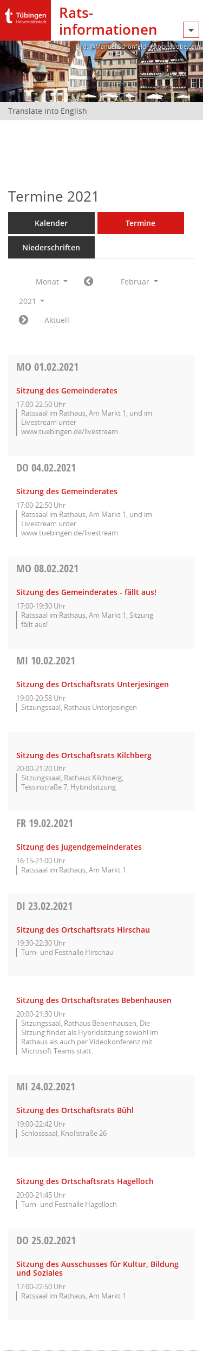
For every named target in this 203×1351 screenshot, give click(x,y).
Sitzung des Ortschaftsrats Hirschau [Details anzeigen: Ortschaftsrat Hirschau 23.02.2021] (83, 930)
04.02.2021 (46, 467)
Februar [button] (139, 281)
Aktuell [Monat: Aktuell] (56, 320)
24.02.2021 (45, 1086)
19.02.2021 (44, 823)
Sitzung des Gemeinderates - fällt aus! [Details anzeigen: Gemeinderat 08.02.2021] (86, 592)
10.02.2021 (45, 660)
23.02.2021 (44, 905)
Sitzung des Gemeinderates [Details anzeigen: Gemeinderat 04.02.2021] (66, 491)
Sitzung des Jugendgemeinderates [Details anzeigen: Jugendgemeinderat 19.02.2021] (79, 847)
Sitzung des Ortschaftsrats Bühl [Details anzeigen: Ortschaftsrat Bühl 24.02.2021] (75, 1110)
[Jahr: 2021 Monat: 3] (23, 320)
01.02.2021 (47, 366)
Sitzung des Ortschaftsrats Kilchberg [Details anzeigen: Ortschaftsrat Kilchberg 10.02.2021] (84, 755)
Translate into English (47, 111)
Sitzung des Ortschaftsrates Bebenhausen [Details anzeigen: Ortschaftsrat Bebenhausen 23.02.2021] (94, 1000)
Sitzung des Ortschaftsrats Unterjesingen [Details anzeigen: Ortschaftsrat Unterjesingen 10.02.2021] (92, 684)
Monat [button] (52, 281)
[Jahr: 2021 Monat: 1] (88, 282)
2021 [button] (32, 301)
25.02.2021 (46, 1240)
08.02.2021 (47, 568)
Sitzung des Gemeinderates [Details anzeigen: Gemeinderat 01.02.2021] (66, 390)
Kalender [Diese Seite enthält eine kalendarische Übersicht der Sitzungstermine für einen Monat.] (51, 223)
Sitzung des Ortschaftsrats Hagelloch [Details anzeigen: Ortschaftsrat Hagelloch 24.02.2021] (85, 1181)
